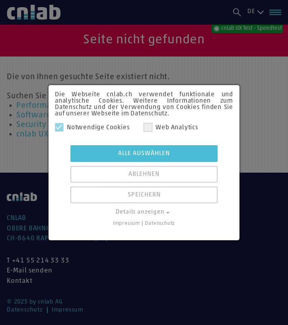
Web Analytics (171, 127)
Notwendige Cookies (92, 127)
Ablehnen (144, 174)
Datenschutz (160, 223)
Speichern (144, 195)
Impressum (126, 223)
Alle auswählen (144, 153)
